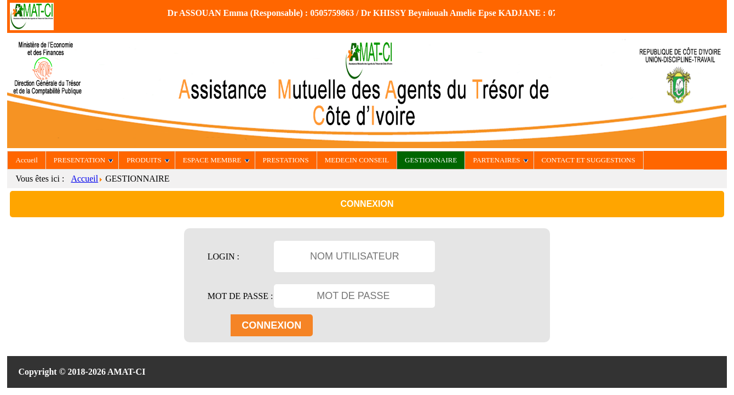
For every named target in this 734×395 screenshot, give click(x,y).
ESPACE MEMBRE (216, 160)
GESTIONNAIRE (431, 160)
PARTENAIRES (500, 160)
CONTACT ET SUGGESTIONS (588, 160)
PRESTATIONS (286, 160)
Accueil (26, 160)
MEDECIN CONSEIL (357, 160)
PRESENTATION (83, 160)
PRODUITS (148, 160)
